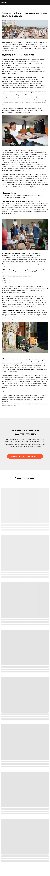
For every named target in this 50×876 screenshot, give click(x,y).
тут (31, 112)
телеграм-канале (43, 404)
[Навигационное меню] (48, 2)
